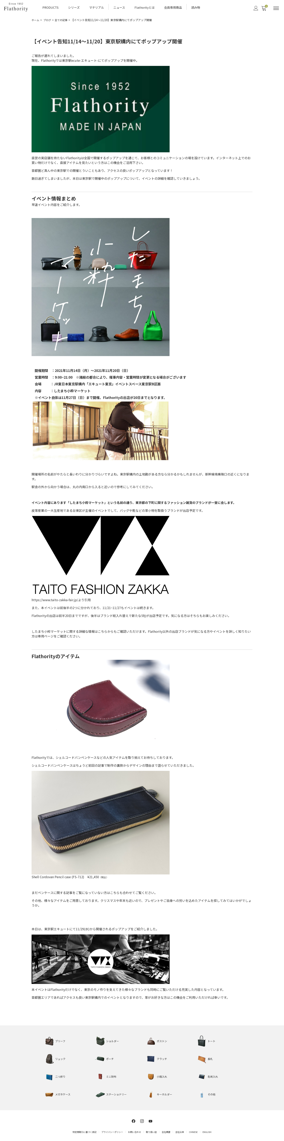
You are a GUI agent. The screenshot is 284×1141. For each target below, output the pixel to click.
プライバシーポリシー (112, 1131)
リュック (60, 1058)
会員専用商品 (173, 7)
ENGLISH (207, 1131)
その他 (212, 1093)
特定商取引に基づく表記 (84, 1131)
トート (212, 1040)
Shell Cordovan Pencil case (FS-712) (59, 876)
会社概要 (166, 1131)
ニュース (119, 7)
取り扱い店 (151, 1131)
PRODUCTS (50, 7)
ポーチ (110, 1058)
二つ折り (60, 1076)
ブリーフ (60, 1040)
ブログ (48, 19)
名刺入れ (213, 1076)
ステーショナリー (117, 1093)
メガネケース (63, 1093)
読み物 (195, 7)
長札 (210, 1058)
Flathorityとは (145, 7)
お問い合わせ (134, 1131)
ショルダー (113, 1040)
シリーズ (74, 7)
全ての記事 (63, 19)
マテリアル (96, 7)
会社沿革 (179, 1131)
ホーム (36, 19)
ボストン (162, 1040)
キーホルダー (165, 1093)
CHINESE (193, 1131)
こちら (102, 630)
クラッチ (162, 1058)
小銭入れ (162, 1076)
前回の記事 (96, 764)
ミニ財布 (111, 1076)
